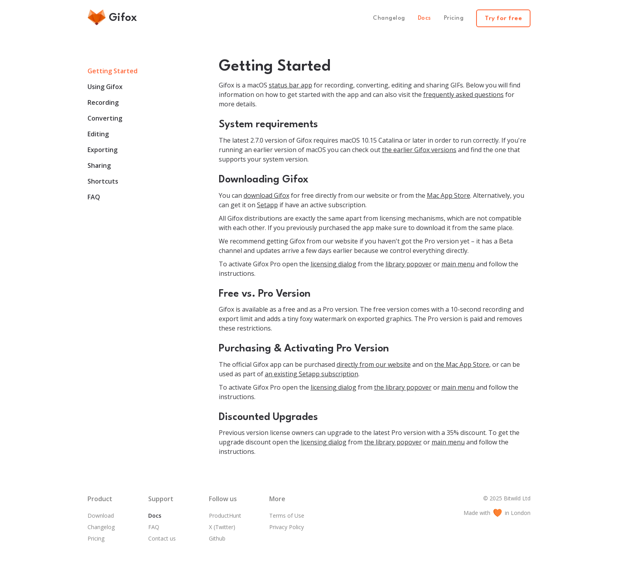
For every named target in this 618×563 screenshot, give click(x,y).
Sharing (99, 165)
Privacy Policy (286, 527)
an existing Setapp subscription (311, 374)
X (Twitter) (222, 527)
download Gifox (266, 195)
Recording (103, 102)
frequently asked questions (463, 94)
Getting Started (112, 71)
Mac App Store (448, 195)
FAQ (93, 197)
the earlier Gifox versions (419, 149)
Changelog (389, 18)
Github (217, 538)
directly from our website (374, 364)
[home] (114, 18)
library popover (408, 264)
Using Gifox (105, 86)
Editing (98, 134)
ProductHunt (225, 515)
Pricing (454, 18)
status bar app (290, 85)
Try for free (503, 18)
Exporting (102, 149)
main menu (458, 264)
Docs (424, 18)
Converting (104, 118)
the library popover (403, 387)
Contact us (162, 538)
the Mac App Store (461, 364)
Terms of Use (286, 515)
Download (100, 515)
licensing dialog (333, 264)
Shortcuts (102, 181)
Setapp (267, 205)
